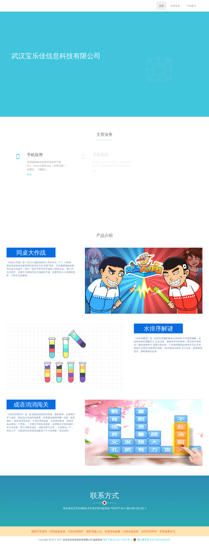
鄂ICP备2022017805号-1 (117, 539)
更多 (31, 174)
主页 (161, 5)
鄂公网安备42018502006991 (154, 539)
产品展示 (191, 5)
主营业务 (175, 5)
